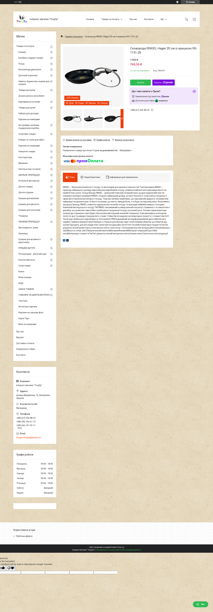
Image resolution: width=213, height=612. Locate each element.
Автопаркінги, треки (28, 227)
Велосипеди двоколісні (29, 69)
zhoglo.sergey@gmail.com (28, 437)
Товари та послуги (110, 19)
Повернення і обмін (25, 349)
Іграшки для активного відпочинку (29, 240)
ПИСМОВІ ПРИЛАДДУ (29, 222)
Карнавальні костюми (29, 102)
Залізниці (23, 233)
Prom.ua (120, 547)
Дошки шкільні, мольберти (31, 96)
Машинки (23, 163)
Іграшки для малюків (28, 198)
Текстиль (23, 301)
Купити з (163, 82)
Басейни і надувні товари (30, 58)
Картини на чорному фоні (30, 312)
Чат (200, 604)
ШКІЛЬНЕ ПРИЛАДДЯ (29, 175)
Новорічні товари (26, 151)
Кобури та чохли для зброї (31, 140)
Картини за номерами (29, 119)
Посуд (21, 64)
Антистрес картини (27, 306)
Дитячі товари (25, 186)
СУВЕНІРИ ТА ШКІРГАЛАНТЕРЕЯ (34, 295)
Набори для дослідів (28, 113)
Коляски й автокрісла (28, 181)
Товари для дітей (26, 107)
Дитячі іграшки (25, 192)
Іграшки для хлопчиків (29, 210)
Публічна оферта (24, 536)
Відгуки (20, 337)
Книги (21, 271)
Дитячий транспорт (28, 75)
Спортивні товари (27, 134)
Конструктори (25, 157)
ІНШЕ (20, 283)
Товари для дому (26, 90)
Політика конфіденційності (129, 550)
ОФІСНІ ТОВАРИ (26, 289)
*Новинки (23, 216)
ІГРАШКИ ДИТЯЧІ (26, 248)
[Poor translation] (11, 568)
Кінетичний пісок (26, 260)
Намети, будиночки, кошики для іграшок (34, 82)
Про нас (133, 19)
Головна (90, 19)
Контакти (148, 19)
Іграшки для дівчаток (28, 204)
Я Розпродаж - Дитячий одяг (32, 254)
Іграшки (22, 52)
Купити (140, 82)
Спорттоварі (24, 265)
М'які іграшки (24, 277)
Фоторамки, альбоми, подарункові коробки (28, 126)
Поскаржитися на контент (106, 550)
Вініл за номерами (27, 324)
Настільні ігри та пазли (29, 169)
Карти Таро (23, 318)
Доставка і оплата (25, 343)
